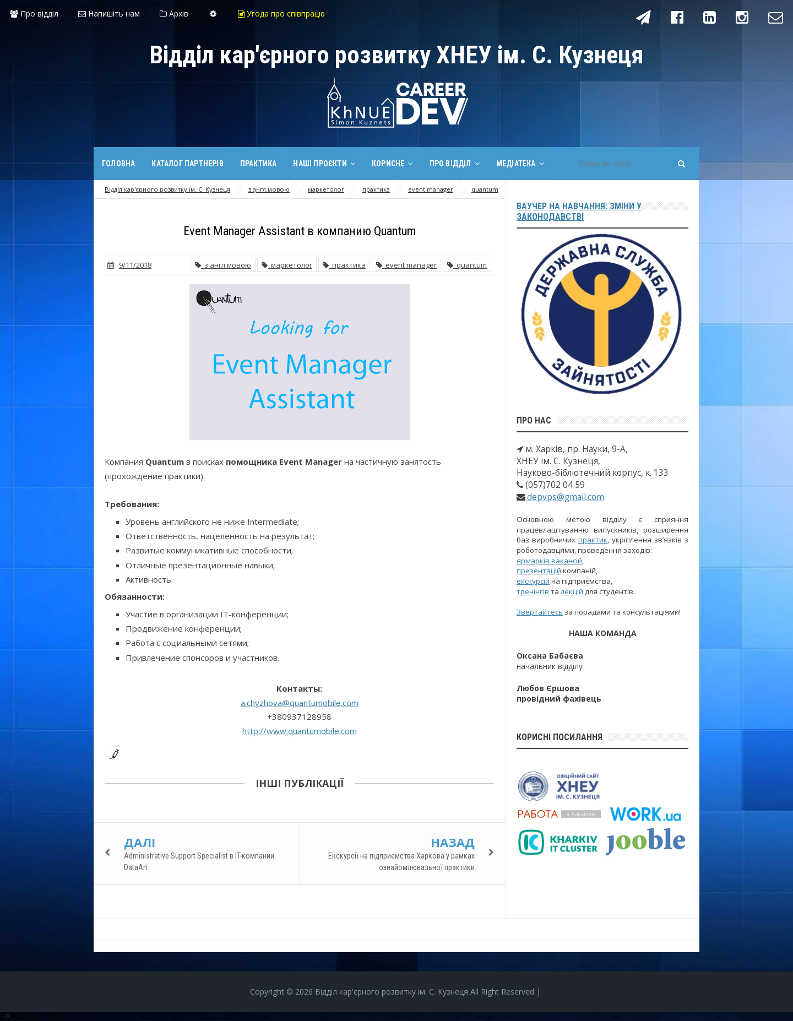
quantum (467, 265)
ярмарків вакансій (549, 561)
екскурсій (533, 581)
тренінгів (533, 591)
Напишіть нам (109, 13)
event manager (406, 265)
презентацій (539, 570)
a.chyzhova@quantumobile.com (300, 702)
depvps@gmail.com (564, 497)
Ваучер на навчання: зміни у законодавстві (579, 211)
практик (592, 540)
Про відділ (34, 13)
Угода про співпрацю (281, 13)
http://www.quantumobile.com (299, 730)
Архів (174, 13)
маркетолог (287, 265)
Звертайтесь (540, 612)
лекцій (572, 591)
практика (344, 265)
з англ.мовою (223, 265)
